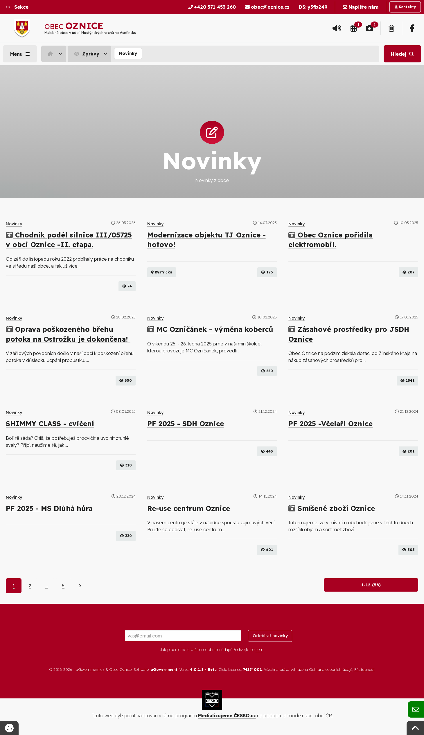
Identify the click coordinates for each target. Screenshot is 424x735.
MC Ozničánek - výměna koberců (210, 329)
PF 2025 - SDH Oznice (185, 423)
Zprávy (86, 54)
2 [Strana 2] (30, 585)
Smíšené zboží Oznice (331, 508)
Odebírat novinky (270, 635)
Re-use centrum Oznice (188, 508)
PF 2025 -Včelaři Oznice (330, 423)
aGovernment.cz (90, 669)
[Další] (80, 585)
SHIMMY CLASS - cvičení (50, 423)
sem (259, 649)
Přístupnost (364, 669)
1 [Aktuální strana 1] (14, 585)
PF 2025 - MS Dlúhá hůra (49, 508)
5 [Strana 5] (63, 585)
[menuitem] (54, 54)
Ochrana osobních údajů (330, 669)
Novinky (128, 53)
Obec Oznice (120, 669)
